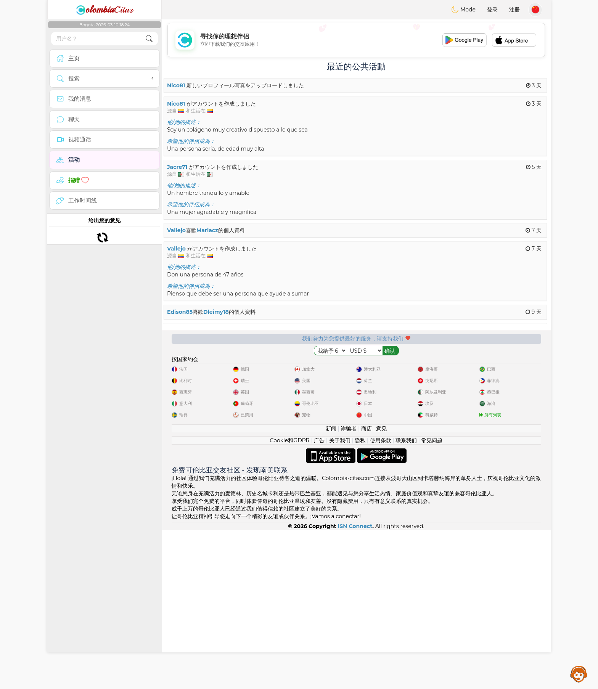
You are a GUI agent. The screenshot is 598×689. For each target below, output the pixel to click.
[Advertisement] (356, 40)
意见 (381, 587)
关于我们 (339, 599)
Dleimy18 (216, 311)
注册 (514, 9)
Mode (463, 9)
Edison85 (180, 311)
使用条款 (380, 599)
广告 (319, 599)
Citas (104, 9)
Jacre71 (177, 167)
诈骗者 (349, 587)
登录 (492, 9)
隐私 (360, 599)
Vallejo (176, 230)
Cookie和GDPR (290, 599)
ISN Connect (355, 685)
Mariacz (207, 230)
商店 (366, 587)
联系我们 (406, 599)
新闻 (331, 587)
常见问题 (431, 599)
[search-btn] (149, 38)
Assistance (579, 673)
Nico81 (176, 85)
